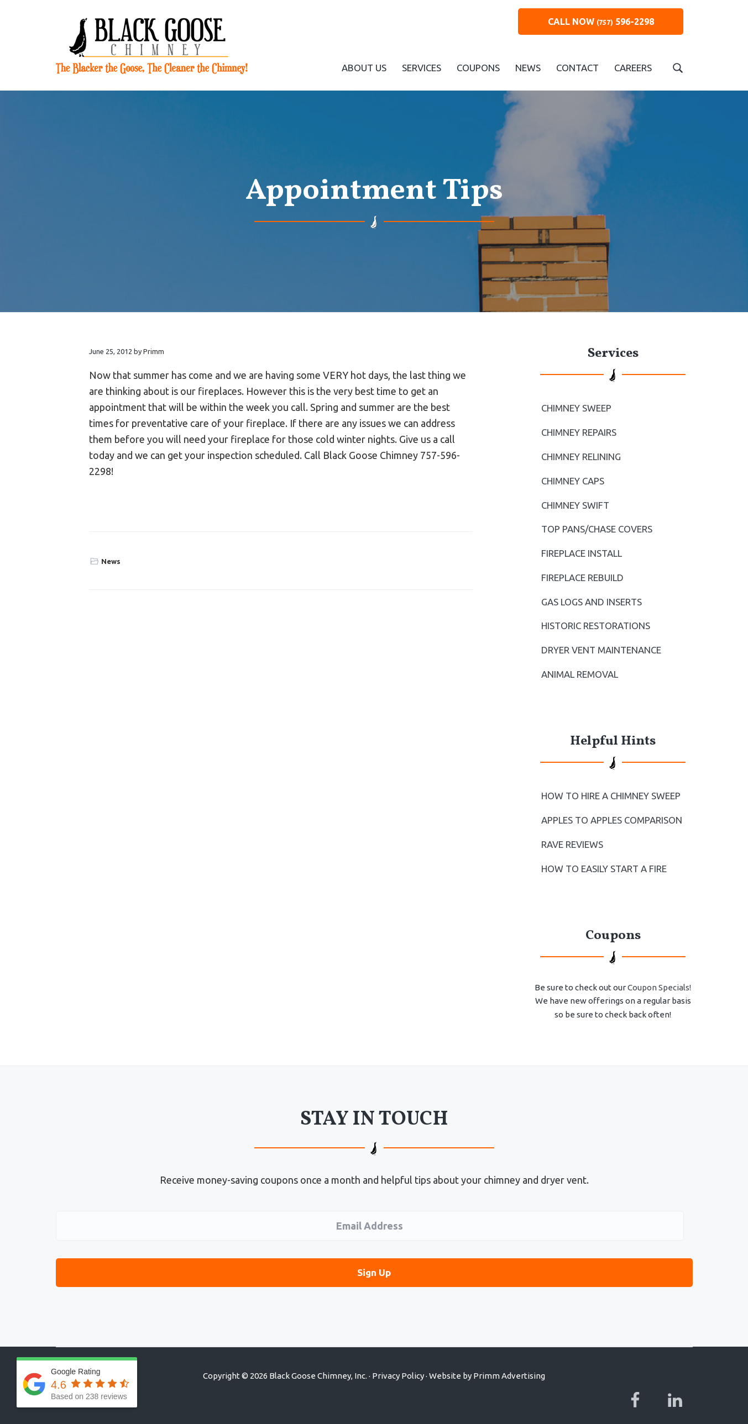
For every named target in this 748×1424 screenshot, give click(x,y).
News (111, 561)
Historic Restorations (594, 618)
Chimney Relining (580, 455)
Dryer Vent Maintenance (599, 641)
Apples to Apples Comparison (610, 808)
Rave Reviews (572, 832)
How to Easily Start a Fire (603, 855)
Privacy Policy (398, 1359)
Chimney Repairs (578, 431)
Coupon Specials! (659, 973)
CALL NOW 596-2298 (601, 22)
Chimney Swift (574, 501)
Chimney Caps (572, 478)
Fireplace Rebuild (581, 571)
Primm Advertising (509, 1359)
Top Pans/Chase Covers (596, 524)
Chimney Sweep (575, 408)
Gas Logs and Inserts (590, 594)
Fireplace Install (581, 548)
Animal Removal (579, 664)
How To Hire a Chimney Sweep (609, 785)
